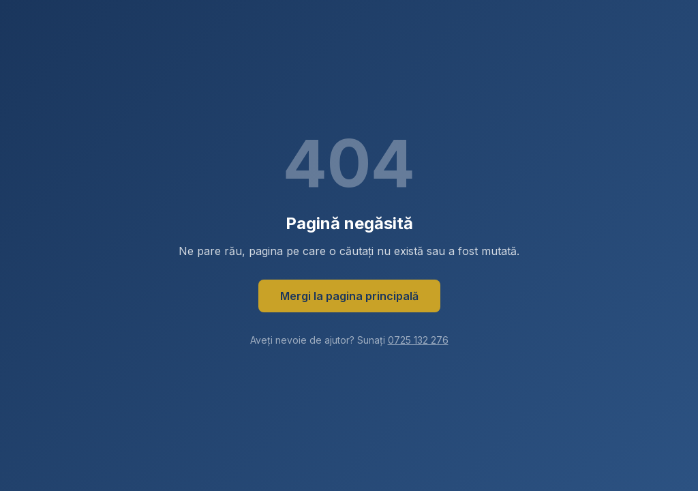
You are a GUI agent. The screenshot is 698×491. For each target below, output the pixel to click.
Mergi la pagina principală (349, 296)
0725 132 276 (418, 340)
